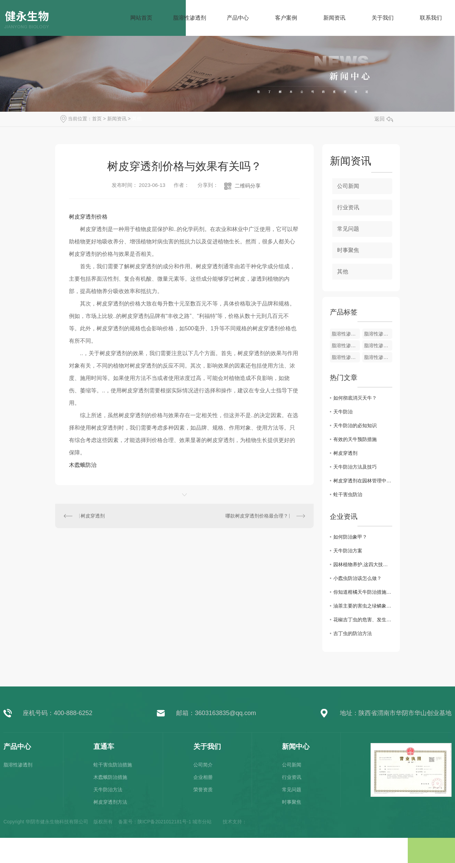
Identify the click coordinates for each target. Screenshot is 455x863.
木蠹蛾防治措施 (110, 777)
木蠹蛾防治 (83, 465)
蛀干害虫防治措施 (112, 764)
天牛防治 (343, 411)
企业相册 (203, 777)
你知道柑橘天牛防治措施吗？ (362, 592)
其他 (137, 118)
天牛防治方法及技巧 (355, 467)
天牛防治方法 (107, 789)
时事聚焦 (348, 250)
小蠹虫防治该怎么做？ (357, 578)
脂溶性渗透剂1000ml (378, 345)
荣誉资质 (203, 789)
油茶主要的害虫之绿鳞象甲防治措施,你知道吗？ (362, 606)
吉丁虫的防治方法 (352, 633)
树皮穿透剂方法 (110, 802)
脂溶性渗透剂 (346, 334)
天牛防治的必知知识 (355, 425)
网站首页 (141, 18)
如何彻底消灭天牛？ (355, 398)
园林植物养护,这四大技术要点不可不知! (362, 564)
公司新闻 (348, 186)
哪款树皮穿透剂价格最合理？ (256, 516)
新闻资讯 (117, 118)
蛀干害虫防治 (347, 494)
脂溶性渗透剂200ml (346, 357)
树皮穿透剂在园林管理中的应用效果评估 (362, 480)
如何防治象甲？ (350, 537)
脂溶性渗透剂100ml (378, 357)
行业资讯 (348, 207)
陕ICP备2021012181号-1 (164, 821)
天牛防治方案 (347, 550)
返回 (383, 119)
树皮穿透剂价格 (88, 217)
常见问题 (348, 229)
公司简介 (203, 764)
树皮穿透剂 (93, 516)
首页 (97, 118)
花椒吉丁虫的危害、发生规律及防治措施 (362, 619)
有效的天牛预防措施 (355, 439)
